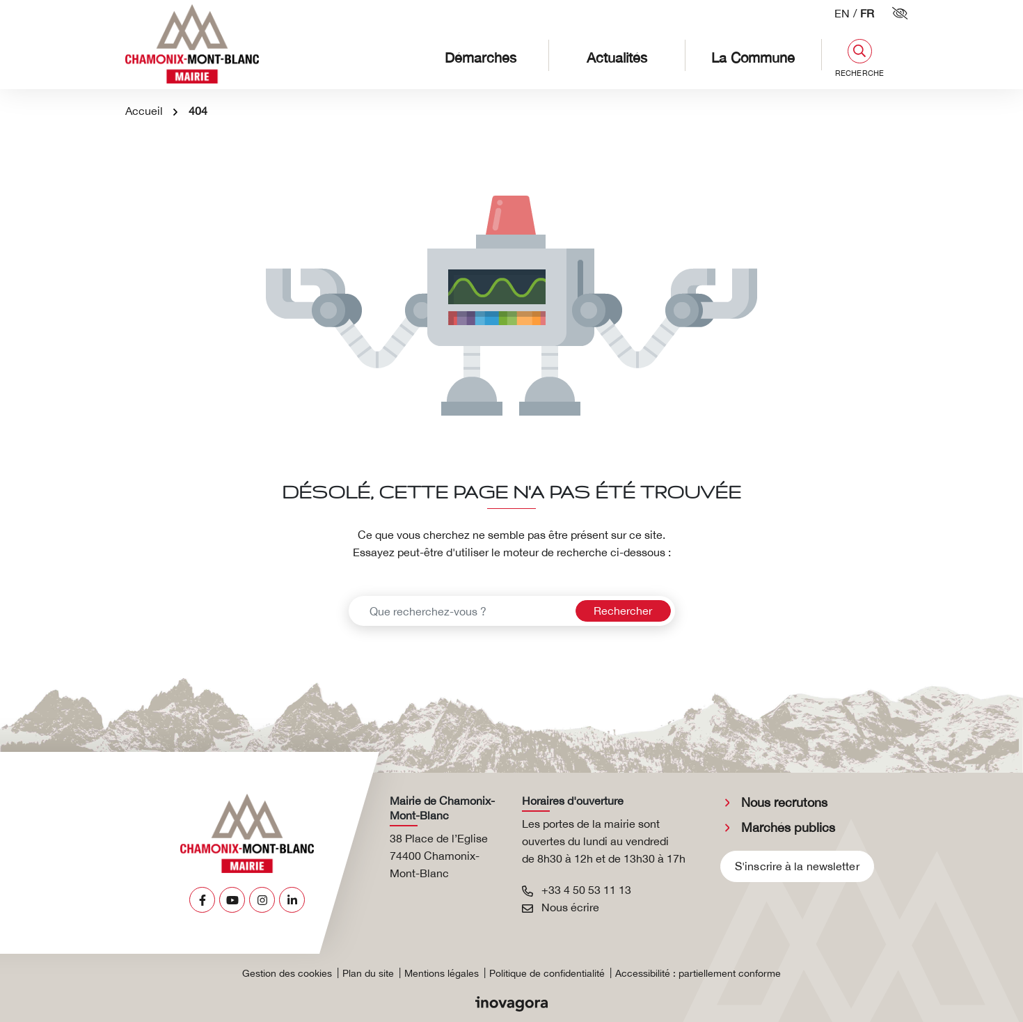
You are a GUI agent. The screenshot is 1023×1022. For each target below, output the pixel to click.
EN (842, 13)
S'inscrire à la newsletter (797, 866)
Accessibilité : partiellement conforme (698, 973)
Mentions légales (441, 973)
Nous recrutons (784, 802)
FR (867, 13)
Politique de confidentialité (547, 973)
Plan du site (368, 973)
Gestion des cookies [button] (287, 973)
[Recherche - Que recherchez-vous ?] (460, 611)
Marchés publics (788, 827)
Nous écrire (560, 907)
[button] (859, 58)
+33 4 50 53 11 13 (576, 889)
